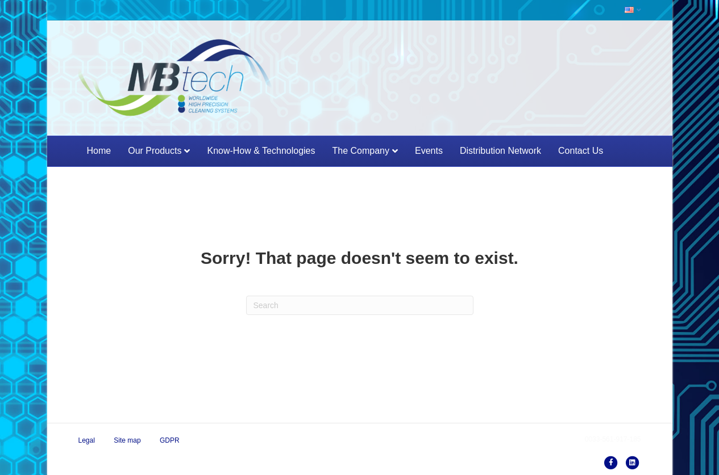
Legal (86, 440)
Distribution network (500, 150)
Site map (127, 440)
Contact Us (580, 150)
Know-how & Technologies (261, 150)
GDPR (170, 440)
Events (429, 150)
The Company (360, 150)
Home (99, 150)
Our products (154, 150)
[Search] (359, 305)
